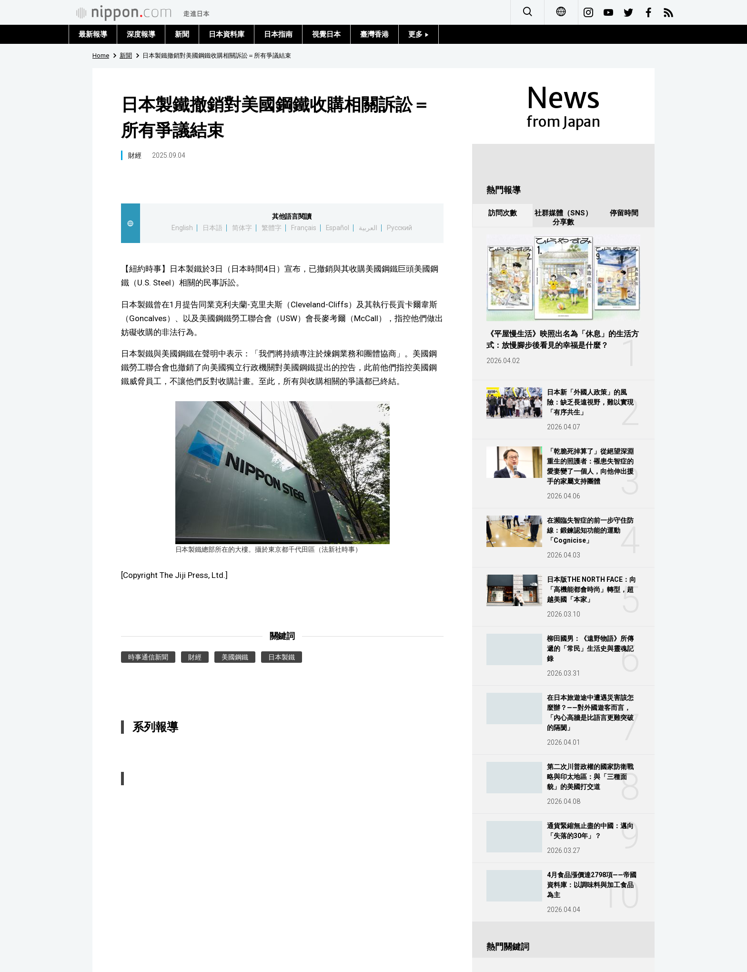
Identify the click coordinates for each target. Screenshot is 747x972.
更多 (418, 34)
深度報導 (141, 34)
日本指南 (278, 34)
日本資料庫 (226, 34)
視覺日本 (326, 34)
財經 (134, 155)
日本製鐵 (281, 657)
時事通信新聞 (148, 657)
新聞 (182, 34)
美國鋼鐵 (235, 657)
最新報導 (93, 34)
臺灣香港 (374, 34)
